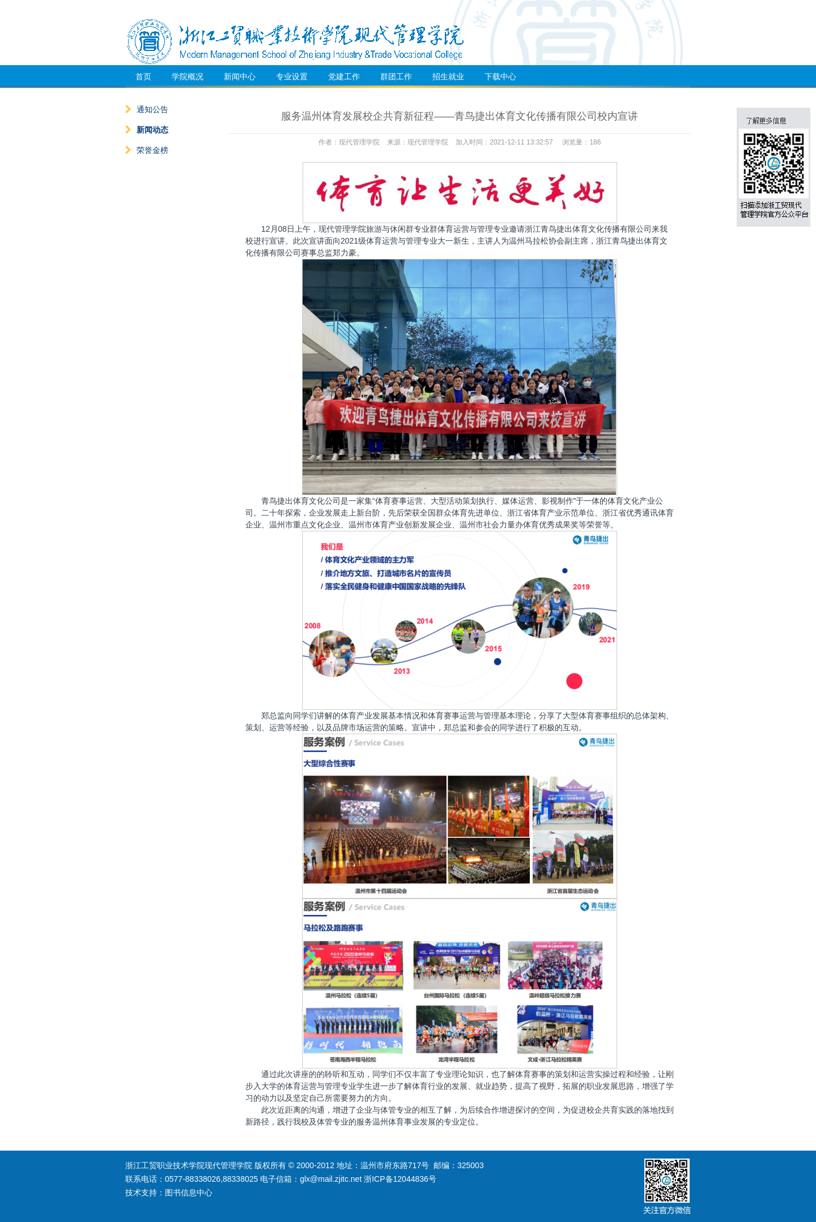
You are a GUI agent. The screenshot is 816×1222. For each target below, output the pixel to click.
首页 (143, 76)
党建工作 (344, 76)
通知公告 (146, 109)
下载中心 (500, 76)
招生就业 (448, 76)
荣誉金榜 (146, 150)
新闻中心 (240, 76)
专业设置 (292, 76)
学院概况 (187, 76)
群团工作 (396, 76)
